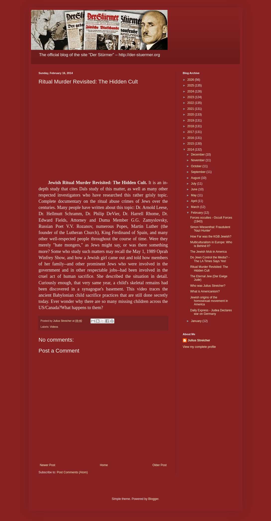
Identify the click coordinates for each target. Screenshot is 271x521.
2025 (191, 85)
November (198, 160)
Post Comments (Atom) (72, 472)
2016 (191, 138)
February (197, 212)
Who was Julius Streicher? (207, 285)
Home (104, 465)
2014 (191, 149)
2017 (191, 132)
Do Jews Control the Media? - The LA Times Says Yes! (209, 259)
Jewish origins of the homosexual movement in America (209, 301)
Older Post (159, 465)
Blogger (153, 499)
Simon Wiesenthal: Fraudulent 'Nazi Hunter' (210, 228)
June (194, 189)
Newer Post (47, 465)
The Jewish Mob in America (208, 251)
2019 (191, 120)
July (194, 183)
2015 (191, 143)
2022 (191, 103)
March (195, 207)
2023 (191, 97)
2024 (191, 91)
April (194, 201)
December (198, 154)
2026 (191, 79)
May (194, 195)
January (196, 321)
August (196, 178)
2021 (191, 109)
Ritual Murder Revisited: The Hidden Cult (209, 268)
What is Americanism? (205, 291)
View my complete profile (199, 347)
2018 (191, 126)
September (198, 172)
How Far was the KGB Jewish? (210, 236)
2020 (191, 114)
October (196, 166)
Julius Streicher (199, 340)
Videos (54, 326)
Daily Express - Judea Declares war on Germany (211, 312)
